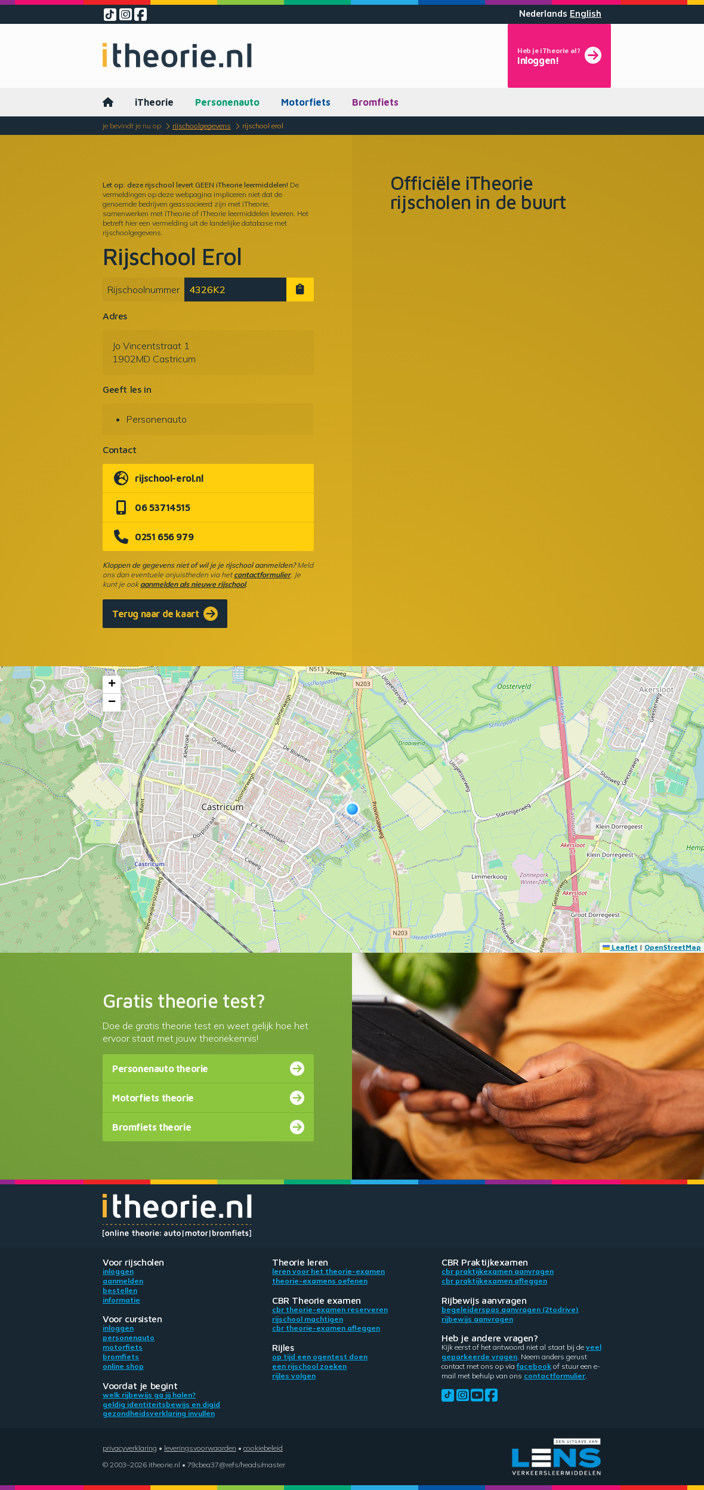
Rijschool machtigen (307, 1318)
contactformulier (262, 574)
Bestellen (120, 1290)
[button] (352, 809)
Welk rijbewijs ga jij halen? (149, 1394)
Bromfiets (375, 102)
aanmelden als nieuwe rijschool (193, 584)
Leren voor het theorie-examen (328, 1271)
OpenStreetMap (672, 947)
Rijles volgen (294, 1375)
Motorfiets (306, 102)
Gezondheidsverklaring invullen (159, 1413)
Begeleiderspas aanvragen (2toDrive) (510, 1309)
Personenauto (227, 102)
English (585, 14)
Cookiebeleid (263, 1447)
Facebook (534, 1366)
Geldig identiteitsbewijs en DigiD (161, 1404)
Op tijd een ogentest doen (320, 1356)
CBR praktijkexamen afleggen (494, 1280)
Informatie (121, 1299)
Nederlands (543, 14)
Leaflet (620, 947)
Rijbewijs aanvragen (477, 1318)
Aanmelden (123, 1280)
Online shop (123, 1366)
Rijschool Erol (262, 125)
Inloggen (118, 1271)
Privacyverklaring (130, 1447)
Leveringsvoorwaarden (200, 1447)
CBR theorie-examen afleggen (326, 1327)
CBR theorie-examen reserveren (330, 1309)
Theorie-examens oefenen (320, 1280)
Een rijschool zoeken (309, 1366)
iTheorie (154, 102)
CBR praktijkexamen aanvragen (497, 1271)
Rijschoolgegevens (201, 125)
